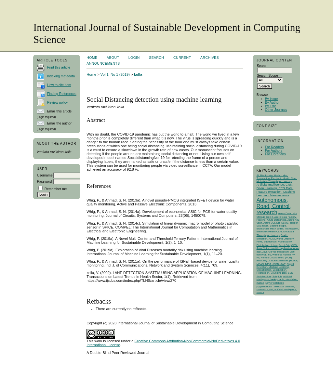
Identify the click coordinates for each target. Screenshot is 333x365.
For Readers (274, 147)
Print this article (58, 67)
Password (44, 181)
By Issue (271, 99)
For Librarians (275, 154)
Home (92, 57)
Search (156, 57)
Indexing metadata (61, 76)
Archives (209, 57)
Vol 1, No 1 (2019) (115, 74)
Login (134, 57)
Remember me (56, 189)
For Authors (274, 150)
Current (182, 57)
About (113, 57)
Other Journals (276, 109)
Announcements (103, 63)
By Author (272, 102)
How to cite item (59, 85)
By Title (270, 106)
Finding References (61, 94)
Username (45, 175)
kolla (138, 74)
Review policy (57, 102)
